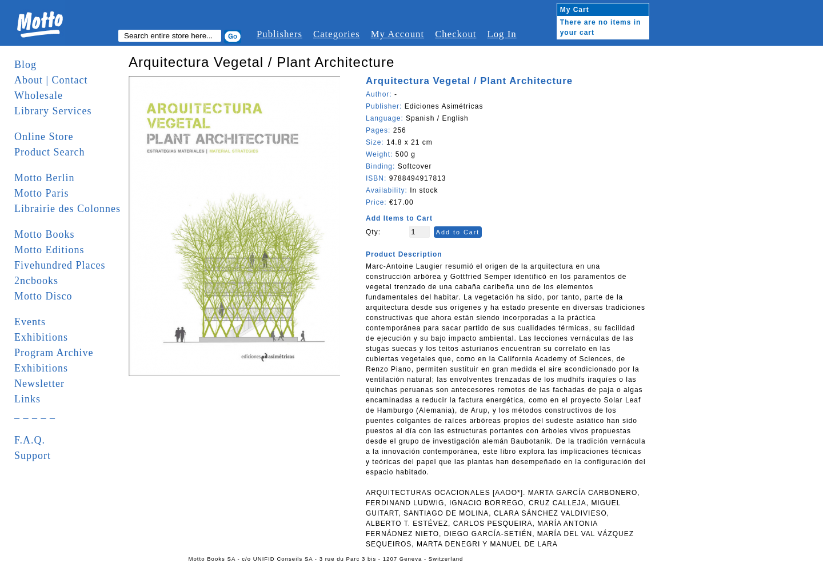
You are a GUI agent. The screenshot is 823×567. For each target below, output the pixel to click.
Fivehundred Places (59, 265)
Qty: (373, 232)
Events (30, 322)
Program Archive (53, 352)
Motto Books (44, 234)
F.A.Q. (29, 440)
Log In (501, 34)
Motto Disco (43, 296)
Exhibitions (41, 337)
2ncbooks (36, 280)
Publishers (279, 34)
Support (32, 455)
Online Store (44, 136)
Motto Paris (41, 193)
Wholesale (38, 95)
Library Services (52, 111)
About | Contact (51, 80)
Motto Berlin (44, 177)
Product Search (49, 152)
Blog (25, 64)
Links (27, 399)
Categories (336, 34)
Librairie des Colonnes (67, 208)
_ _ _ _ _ (34, 414)
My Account (397, 34)
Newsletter (39, 383)
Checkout (455, 34)
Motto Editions (49, 249)
